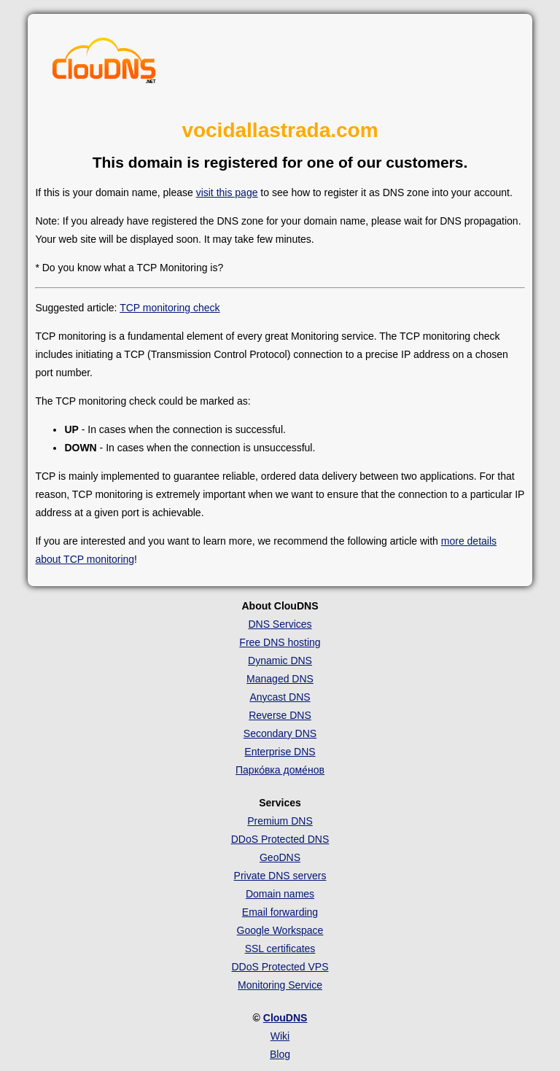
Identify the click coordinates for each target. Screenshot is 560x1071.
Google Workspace (280, 930)
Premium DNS (279, 821)
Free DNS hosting (279, 642)
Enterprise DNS (279, 752)
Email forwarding (280, 912)
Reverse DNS (280, 715)
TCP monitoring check (169, 307)
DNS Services (279, 624)
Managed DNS (280, 679)
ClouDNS (285, 1018)
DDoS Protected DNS (280, 839)
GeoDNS (280, 857)
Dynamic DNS (280, 660)
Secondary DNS (280, 733)
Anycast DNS (279, 697)
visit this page (227, 192)
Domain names (280, 894)
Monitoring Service (280, 985)
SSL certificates (280, 948)
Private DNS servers (280, 875)
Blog (280, 1054)
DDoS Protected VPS (279, 967)
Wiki (280, 1036)
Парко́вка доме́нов (280, 770)
